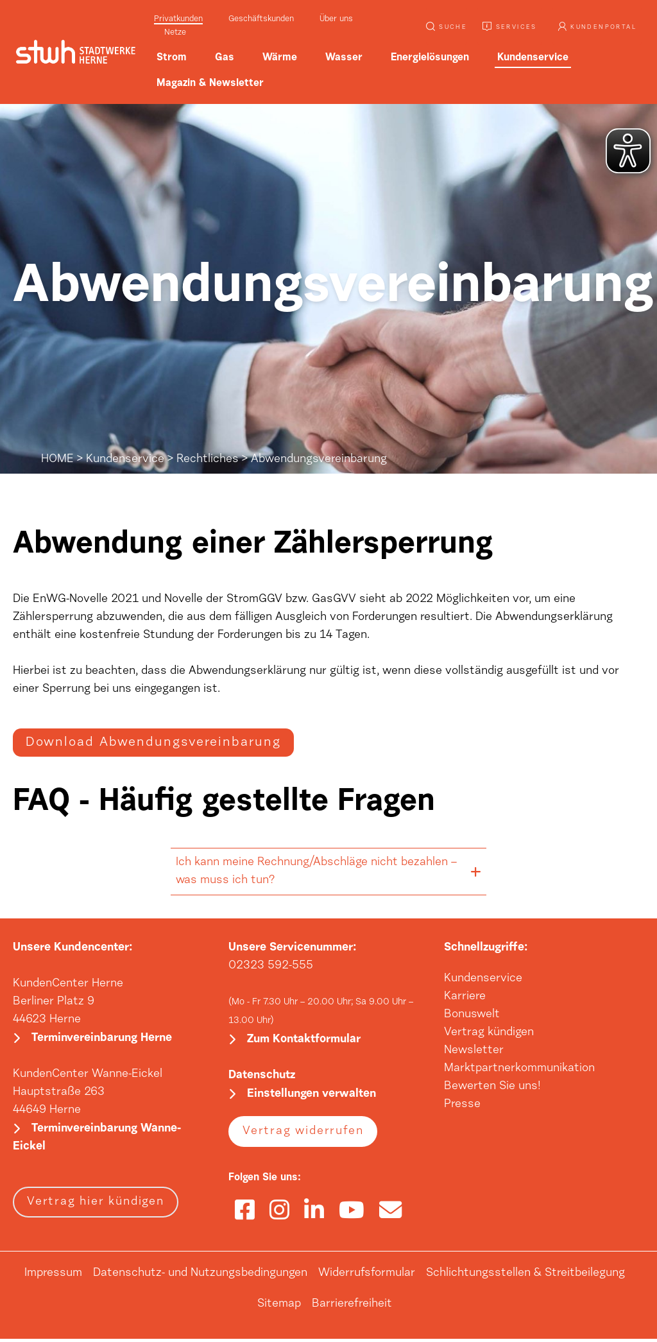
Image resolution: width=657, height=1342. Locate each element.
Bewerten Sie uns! (492, 1087)
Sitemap (279, 1307)
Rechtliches (207, 459)
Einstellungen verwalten (311, 1097)
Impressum (53, 1276)
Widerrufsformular (366, 1276)
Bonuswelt (472, 1015)
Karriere (465, 997)
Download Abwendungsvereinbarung (153, 743)
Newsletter (474, 1051)
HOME (57, 459)
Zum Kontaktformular (304, 1041)
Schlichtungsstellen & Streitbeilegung (525, 1276)
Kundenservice (125, 459)
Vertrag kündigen (489, 1033)
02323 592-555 (270, 966)
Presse (462, 1105)
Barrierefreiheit (352, 1307)
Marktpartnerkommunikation (519, 1069)
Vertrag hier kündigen (95, 1205)
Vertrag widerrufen (303, 1134)
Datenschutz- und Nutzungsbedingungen (200, 1276)
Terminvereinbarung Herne (101, 1040)
